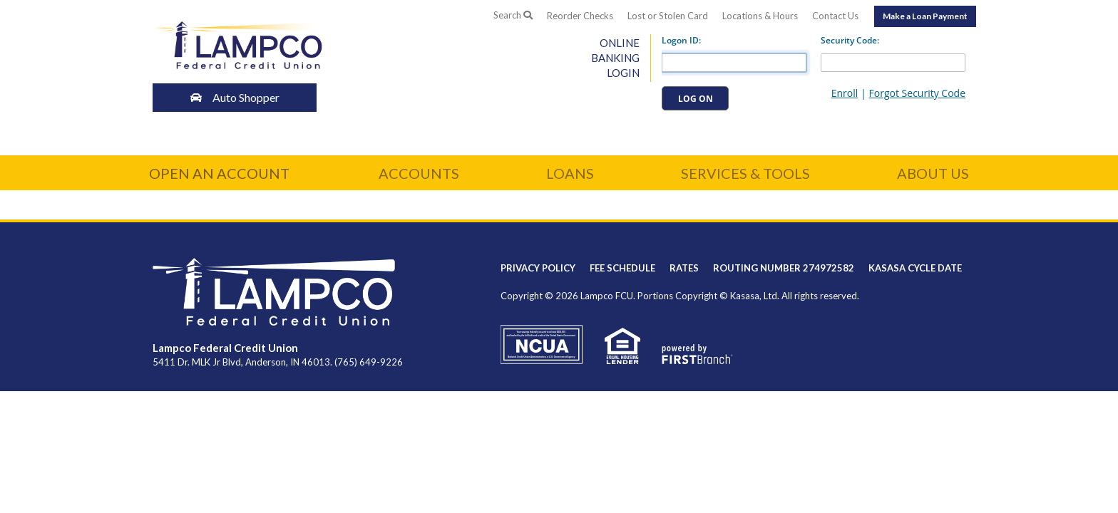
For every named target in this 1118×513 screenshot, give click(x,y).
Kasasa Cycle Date (915, 268)
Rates (684, 268)
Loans (570, 173)
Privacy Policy (538, 268)
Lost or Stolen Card (667, 16)
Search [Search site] (513, 15)
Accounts (419, 173)
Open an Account (219, 173)
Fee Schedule (622, 268)
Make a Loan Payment (925, 16)
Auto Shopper (238, 97)
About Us (933, 173)
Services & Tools (745, 173)
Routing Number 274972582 (783, 268)
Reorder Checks (580, 16)
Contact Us (835, 16)
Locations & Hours (760, 16)
